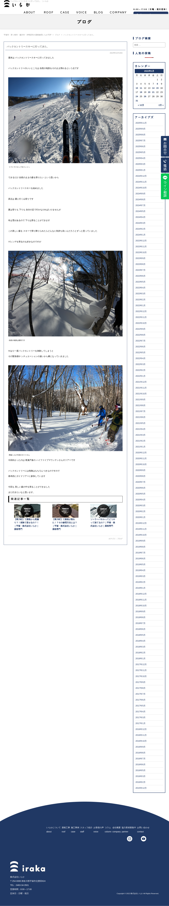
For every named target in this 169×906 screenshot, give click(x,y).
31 (137, 101)
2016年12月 (141, 729)
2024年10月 (141, 188)
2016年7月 (140, 758)
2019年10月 (141, 535)
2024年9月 (140, 193)
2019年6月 (140, 558)
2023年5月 (140, 282)
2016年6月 (140, 764)
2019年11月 (141, 529)
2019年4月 (140, 570)
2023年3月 (140, 293)
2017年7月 (140, 694)
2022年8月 (140, 335)
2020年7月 (140, 482)
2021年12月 (141, 382)
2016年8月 (140, 753)
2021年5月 (140, 423)
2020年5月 (140, 494)
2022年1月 (140, 376)
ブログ (98, 13)
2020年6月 (140, 488)
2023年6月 (140, 276)
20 (149, 92)
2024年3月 (140, 223)
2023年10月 (141, 252)
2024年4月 (140, 217)
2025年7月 (140, 140)
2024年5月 (140, 211)
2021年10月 (141, 393)
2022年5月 (140, 352)
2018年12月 (141, 594)
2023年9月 (140, 258)
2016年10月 (141, 741)
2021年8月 (140, 405)
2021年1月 (140, 447)
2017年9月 (140, 682)
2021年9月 (140, 399)
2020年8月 (140, 476)
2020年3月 (140, 505)
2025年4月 (140, 158)
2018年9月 (140, 611)
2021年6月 (140, 417)
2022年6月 (140, 346)
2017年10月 (141, 676)
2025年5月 (140, 152)
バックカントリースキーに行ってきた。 (28, 46)
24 (137, 96)
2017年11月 (141, 670)
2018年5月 (140, 635)
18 (141, 92)
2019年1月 (140, 588)
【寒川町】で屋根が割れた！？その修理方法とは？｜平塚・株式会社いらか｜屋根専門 (65, 517)
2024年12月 (141, 176)
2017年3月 (140, 717)
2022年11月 (141, 317)
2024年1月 (140, 235)
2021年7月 (140, 411)
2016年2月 (140, 782)
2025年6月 (140, 146)
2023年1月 (140, 305)
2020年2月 (140, 511)
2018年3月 (140, 647)
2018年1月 (140, 658)
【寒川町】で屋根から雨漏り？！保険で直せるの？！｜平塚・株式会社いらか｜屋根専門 (27, 517)
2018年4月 (140, 641)
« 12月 (141, 105)
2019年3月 (140, 576)
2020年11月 (141, 458)
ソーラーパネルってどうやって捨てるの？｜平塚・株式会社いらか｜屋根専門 (103, 515)
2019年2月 (140, 582)
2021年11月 (141, 388)
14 (153, 88)
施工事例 (65, 13)
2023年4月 (140, 287)
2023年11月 (141, 246)
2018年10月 (141, 605)
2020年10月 (141, 464)
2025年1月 (140, 170)
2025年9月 (140, 129)
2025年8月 (140, 134)
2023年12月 (141, 240)
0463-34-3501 (22, 885)
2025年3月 (140, 164)
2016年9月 (140, 747)
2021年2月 (140, 441)
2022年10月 (141, 323)
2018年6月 (140, 629)
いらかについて (29, 13)
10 (137, 88)
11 (141, 88)
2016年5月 (140, 770)
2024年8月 (140, 199)
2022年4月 (140, 358)
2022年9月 (140, 329)
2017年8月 (140, 688)
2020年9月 (140, 470)
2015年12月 (141, 788)
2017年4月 (140, 711)
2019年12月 (141, 523)
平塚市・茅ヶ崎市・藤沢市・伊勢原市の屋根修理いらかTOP (27, 35)
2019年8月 (140, 547)
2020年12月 (141, 452)
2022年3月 (140, 364)
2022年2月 (140, 370)
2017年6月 (140, 700)
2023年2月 (140, 299)
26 (145, 96)
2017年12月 (141, 664)
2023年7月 (140, 270)
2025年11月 (141, 123)
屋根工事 (49, 13)
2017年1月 (140, 723)
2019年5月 (140, 564)
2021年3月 (140, 435)
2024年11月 (141, 182)
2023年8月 (140, 264)
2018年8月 (140, 617)
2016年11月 (141, 735)
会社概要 (118, 13)
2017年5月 (140, 705)
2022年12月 (141, 311)
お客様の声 (81, 13)
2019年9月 (140, 541)
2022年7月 (140, 341)
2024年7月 (140, 205)
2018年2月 (140, 652)
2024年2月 (140, 229)
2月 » (161, 105)
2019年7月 (140, 552)
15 (157, 88)
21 (153, 92)
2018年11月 (141, 600)
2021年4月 (140, 429)
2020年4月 (140, 499)
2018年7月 (140, 623)
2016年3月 (140, 776)
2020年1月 (140, 517)
